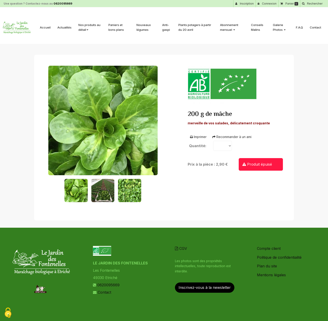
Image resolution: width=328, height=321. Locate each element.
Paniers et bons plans (116, 25)
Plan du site (267, 266)
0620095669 (63, 3)
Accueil (45, 25)
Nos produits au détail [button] (89, 25)
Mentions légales (271, 275)
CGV (181, 248)
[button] (312, 3)
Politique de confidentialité (279, 257)
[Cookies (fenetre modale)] (8, 313)
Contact (315, 25)
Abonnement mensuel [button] (229, 25)
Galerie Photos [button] (279, 25)
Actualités (64, 25)
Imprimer (198, 137)
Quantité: (197, 146)
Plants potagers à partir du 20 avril (194, 25)
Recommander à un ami (231, 137)
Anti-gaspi (166, 25)
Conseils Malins (257, 25)
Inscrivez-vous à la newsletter (205, 287)
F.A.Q (299, 25)
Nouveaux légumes (143, 25)
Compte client (269, 248)
